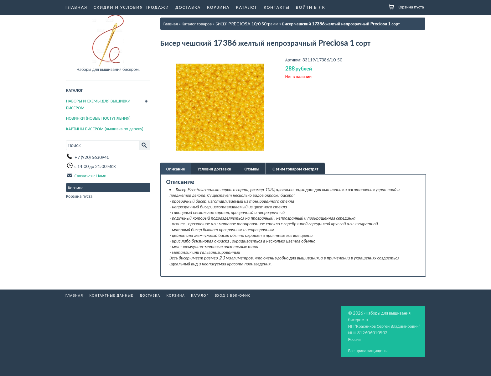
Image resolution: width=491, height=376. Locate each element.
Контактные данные (111, 295)
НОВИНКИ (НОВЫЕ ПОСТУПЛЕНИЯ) (98, 118)
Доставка (188, 7)
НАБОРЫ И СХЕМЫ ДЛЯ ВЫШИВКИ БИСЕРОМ (98, 104)
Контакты (277, 7)
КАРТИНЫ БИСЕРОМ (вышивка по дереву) (104, 128)
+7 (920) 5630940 (92, 157)
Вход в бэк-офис (233, 295)
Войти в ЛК (310, 7)
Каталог (247, 7)
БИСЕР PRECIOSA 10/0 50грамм (246, 23)
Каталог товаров (197, 23)
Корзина (218, 7)
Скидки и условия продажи (131, 7)
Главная (76, 7)
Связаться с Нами (90, 175)
